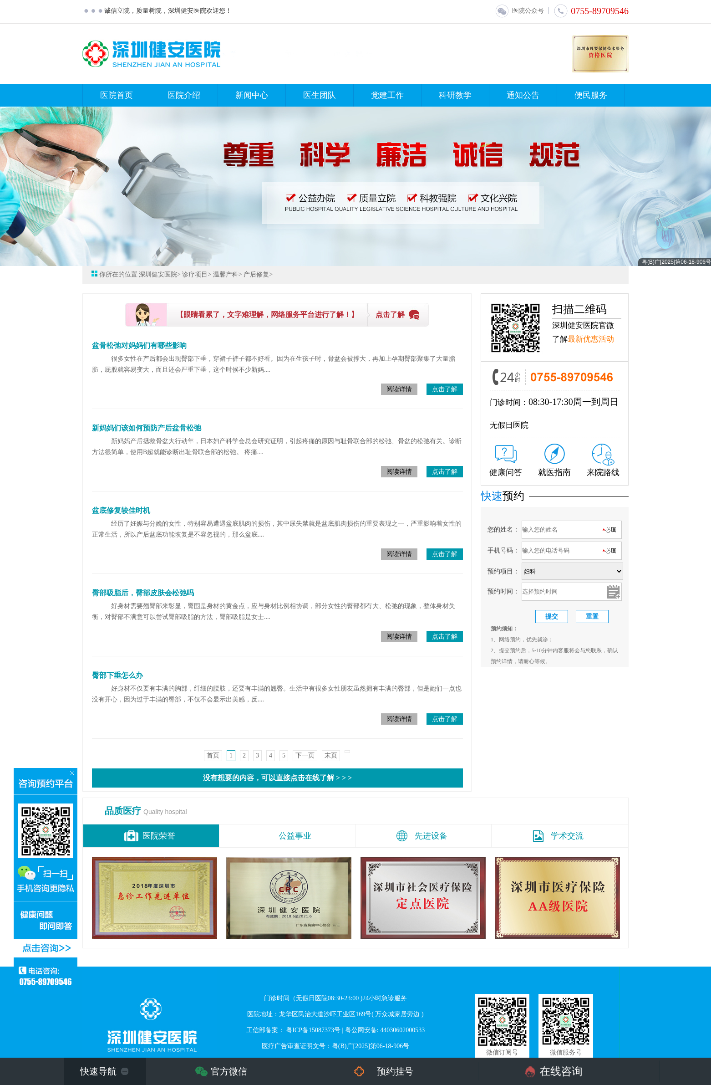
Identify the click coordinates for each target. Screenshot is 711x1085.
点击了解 (390, 314)
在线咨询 (561, 1071)
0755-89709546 (591, 11)
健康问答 (505, 461)
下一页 (305, 755)
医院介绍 (184, 95)
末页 (331, 755)
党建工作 (387, 95)
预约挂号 (395, 1071)
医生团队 (319, 95)
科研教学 (455, 95)
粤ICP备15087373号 (313, 1030)
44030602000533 (402, 1030)
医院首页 (116, 95)
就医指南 (554, 460)
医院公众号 (519, 10)
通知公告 (523, 95)
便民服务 (590, 95)
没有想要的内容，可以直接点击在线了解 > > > (277, 778)
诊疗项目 (195, 274)
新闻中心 (251, 95)
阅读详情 (399, 389)
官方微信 (229, 1071)
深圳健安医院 (158, 274)
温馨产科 (226, 274)
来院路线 (603, 460)
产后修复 (256, 274)
